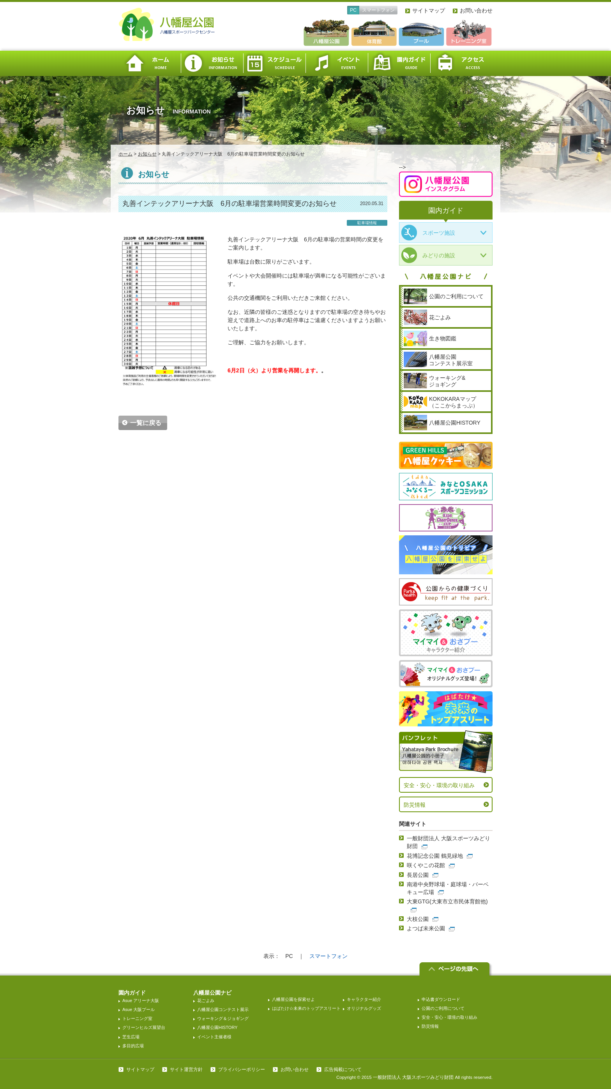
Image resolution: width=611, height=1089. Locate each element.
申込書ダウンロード (441, 999)
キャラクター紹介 (364, 999)
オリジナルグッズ (364, 1008)
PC (353, 10)
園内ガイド (399, 63)
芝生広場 (131, 1036)
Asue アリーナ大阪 (140, 1000)
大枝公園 (418, 919)
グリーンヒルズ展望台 (143, 1027)
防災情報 (415, 805)
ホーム (149, 63)
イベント (337, 63)
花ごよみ (205, 1000)
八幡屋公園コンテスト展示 (223, 1009)
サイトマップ (428, 10)
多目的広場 (133, 1045)
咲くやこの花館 (426, 865)
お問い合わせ (476, 10)
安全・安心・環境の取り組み (439, 785)
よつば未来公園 (426, 928)
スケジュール (274, 63)
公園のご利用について (443, 1008)
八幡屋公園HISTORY (217, 1027)
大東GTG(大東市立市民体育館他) (447, 901)
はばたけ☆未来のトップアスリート (306, 1008)
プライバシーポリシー (241, 1069)
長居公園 (418, 875)
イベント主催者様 (214, 1036)
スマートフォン (378, 10)
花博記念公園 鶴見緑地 (435, 856)
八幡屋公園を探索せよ (293, 999)
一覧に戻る (145, 423)
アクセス (461, 63)
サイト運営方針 (186, 1069)
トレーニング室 (137, 1018)
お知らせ (212, 63)
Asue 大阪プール (138, 1009)
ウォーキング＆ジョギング (223, 1018)
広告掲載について (343, 1069)
